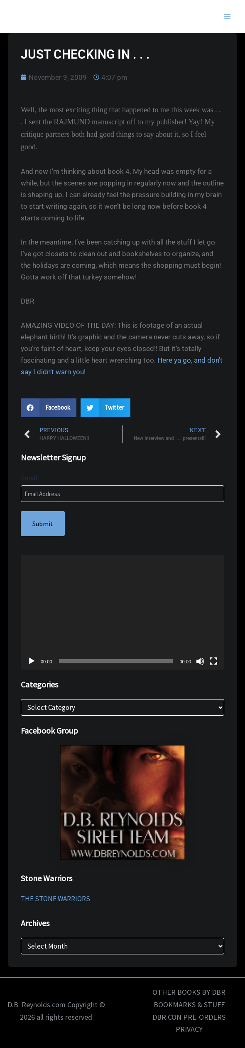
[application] (122, 612)
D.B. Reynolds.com (53, 16)
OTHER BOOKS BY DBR (188, 992)
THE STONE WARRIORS (55, 898)
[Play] (31, 661)
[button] (48, 407)
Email (29, 478)
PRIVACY (189, 1029)
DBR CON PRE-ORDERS (188, 1017)
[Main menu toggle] (227, 16)
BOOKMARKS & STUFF (189, 1004)
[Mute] (200, 661)
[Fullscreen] (213, 661)
